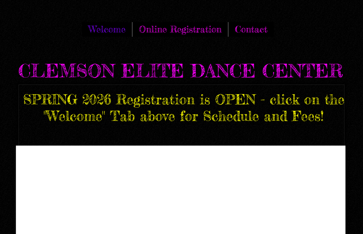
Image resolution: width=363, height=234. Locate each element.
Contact (251, 29)
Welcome (107, 29)
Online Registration (180, 29)
